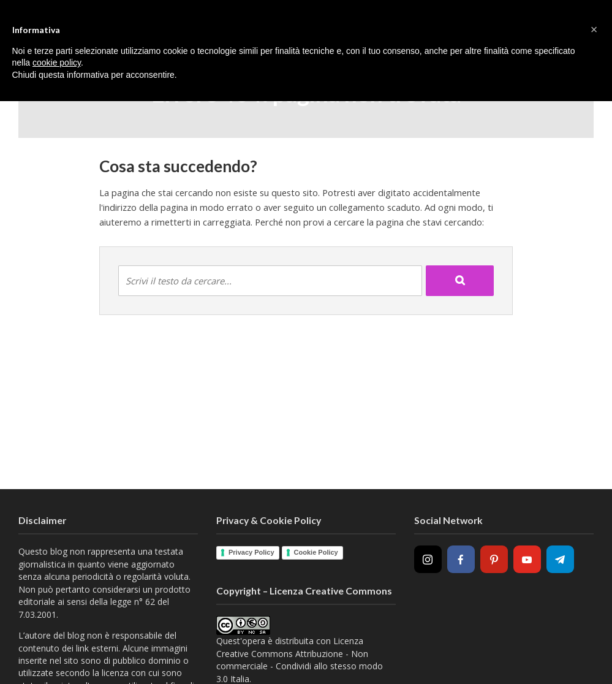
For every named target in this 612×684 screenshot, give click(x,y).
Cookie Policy (316, 552)
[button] (594, 29)
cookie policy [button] (56, 62)
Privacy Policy (251, 552)
